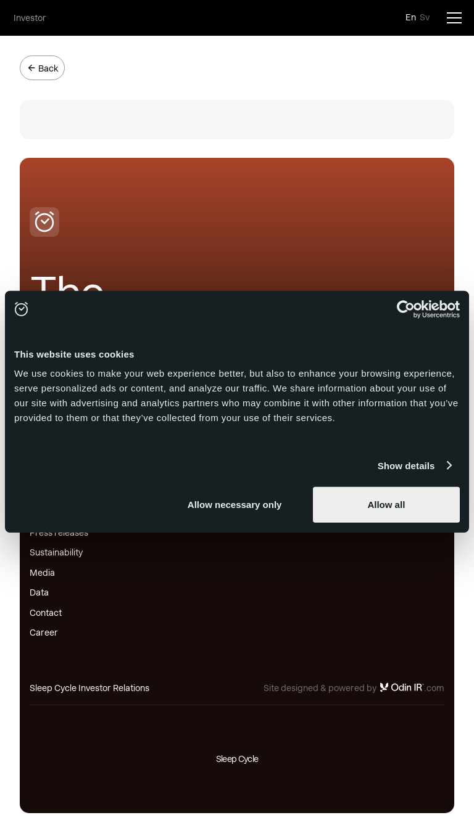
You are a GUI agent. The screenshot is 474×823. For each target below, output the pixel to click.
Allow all (386, 504)
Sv (425, 17)
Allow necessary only (235, 504)
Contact (46, 613)
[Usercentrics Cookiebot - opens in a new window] (406, 309)
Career (44, 632)
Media (42, 573)
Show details (406, 465)
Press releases (59, 533)
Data (39, 592)
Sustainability (56, 552)
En (410, 17)
